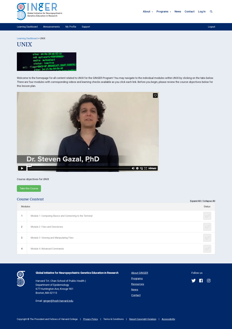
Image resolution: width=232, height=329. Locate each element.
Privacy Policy (90, 319)
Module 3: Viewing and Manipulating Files (52, 237)
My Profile (70, 26)
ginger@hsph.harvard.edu (58, 300)
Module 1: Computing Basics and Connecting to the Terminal (61, 215)
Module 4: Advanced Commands (47, 248)
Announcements (51, 26)
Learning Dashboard (27, 26)
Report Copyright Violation (142, 319)
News (178, 11)
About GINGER (139, 272)
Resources (137, 284)
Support (86, 26)
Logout (211, 26)
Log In (202, 11)
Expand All (195, 201)
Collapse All (209, 201)
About (146, 11)
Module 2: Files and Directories (47, 226)
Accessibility (168, 319)
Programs (162, 11)
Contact (190, 11)
